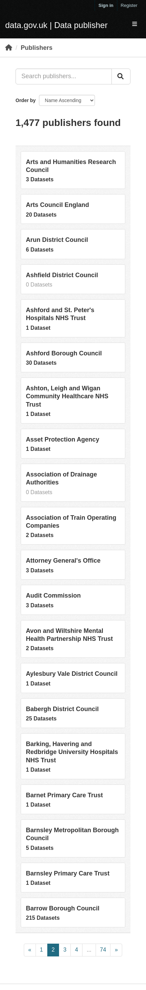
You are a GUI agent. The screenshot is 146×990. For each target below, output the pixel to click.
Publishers (36, 47)
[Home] (8, 47)
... (89, 950)
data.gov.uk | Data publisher (56, 25)
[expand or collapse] (134, 24)
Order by (26, 100)
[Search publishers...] (64, 76)
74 (103, 950)
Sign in (105, 5)
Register (129, 5)
